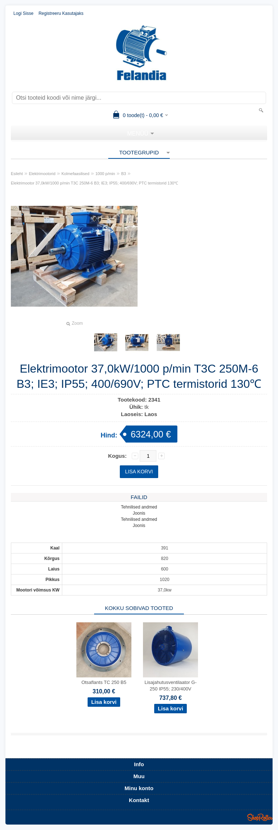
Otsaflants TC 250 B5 (103, 682)
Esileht (17, 173)
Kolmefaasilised (75, 173)
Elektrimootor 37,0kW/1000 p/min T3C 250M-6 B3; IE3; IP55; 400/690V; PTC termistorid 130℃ (94, 183)
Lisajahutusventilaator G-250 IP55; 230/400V (170, 686)
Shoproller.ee (260, 817)
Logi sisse (23, 13)
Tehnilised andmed (139, 507)
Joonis (139, 513)
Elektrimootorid (42, 173)
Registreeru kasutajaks (60, 13)
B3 (123, 173)
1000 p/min (105, 173)
